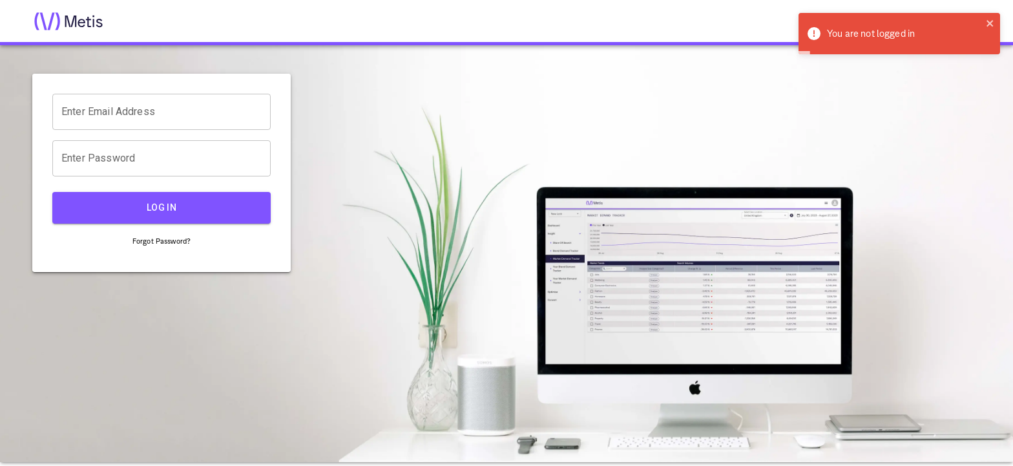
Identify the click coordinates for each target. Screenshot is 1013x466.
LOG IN (161, 208)
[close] (990, 24)
